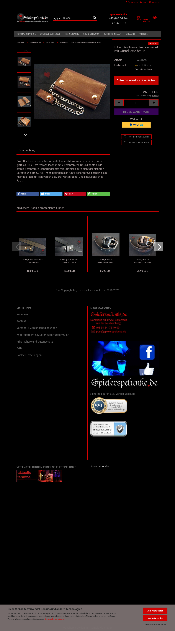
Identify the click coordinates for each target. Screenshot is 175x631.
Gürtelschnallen (112, 34)
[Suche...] (57, 18)
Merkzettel (154, 2)
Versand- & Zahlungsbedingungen (36, 327)
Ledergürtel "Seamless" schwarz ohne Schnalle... (32, 261)
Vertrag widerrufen (100, 466)
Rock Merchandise (26, 34)
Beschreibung (27, 150)
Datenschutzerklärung (54, 619)
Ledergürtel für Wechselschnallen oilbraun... (142, 261)
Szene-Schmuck (91, 34)
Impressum (23, 314)
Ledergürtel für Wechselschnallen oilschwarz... (105, 261)
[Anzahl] (136, 102)
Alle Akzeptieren (155, 611)
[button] (132, 2)
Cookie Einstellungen (29, 355)
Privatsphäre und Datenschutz (34, 341)
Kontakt (21, 321)
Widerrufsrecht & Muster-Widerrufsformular (42, 334)
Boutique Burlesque (50, 34)
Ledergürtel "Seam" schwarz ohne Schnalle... (69, 261)
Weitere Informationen (155, 624)
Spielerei (130, 34)
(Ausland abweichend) (143, 69)
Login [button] (143, 2)
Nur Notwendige (155, 618)
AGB (19, 348)
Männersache (72, 34)
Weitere (143, 34)
